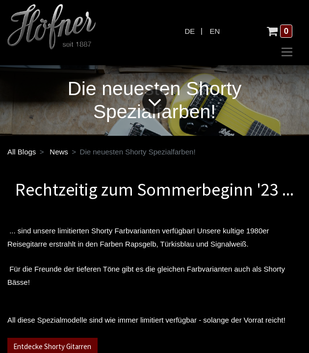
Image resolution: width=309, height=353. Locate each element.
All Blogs (21, 152)
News (59, 152)
